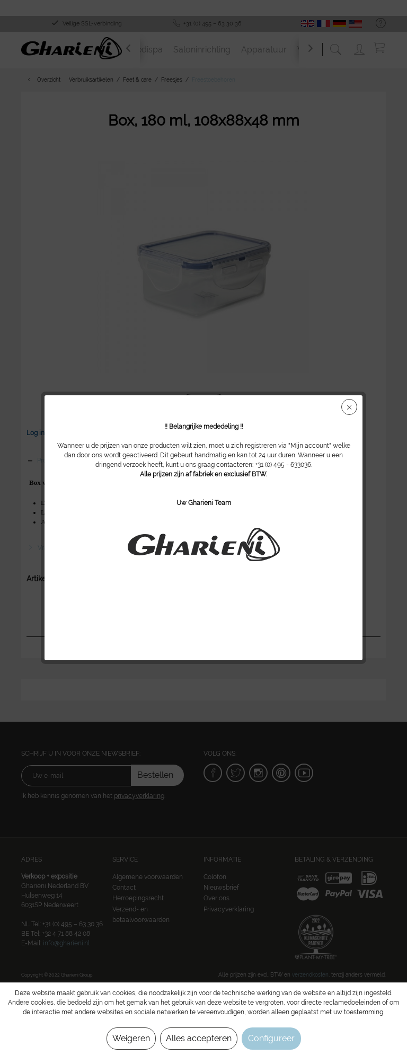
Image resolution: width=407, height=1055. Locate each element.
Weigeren (131, 1038)
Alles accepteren (199, 1038)
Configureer (271, 1038)
